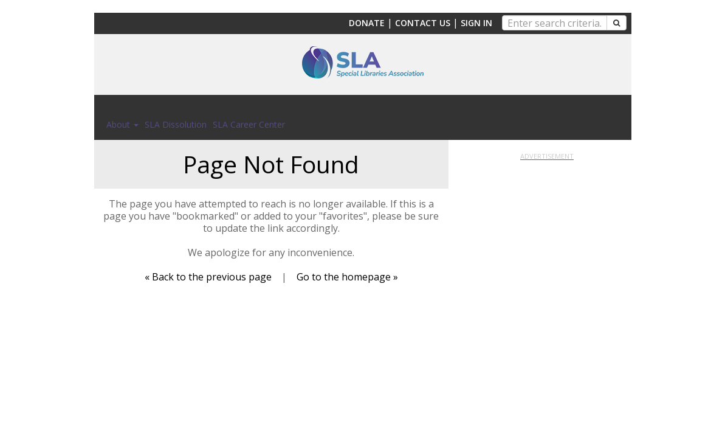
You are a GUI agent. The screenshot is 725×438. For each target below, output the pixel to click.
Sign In (476, 23)
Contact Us (422, 23)
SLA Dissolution (176, 124)
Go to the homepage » (347, 276)
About (122, 124)
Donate (367, 23)
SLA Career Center (249, 124)
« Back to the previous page (208, 276)
